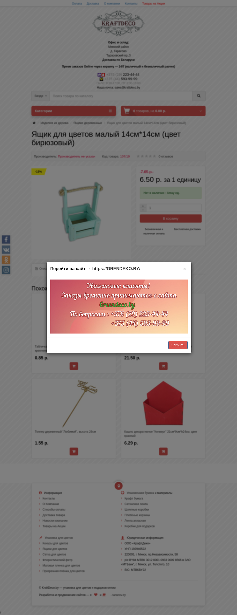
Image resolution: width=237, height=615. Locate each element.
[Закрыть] (185, 269)
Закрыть (178, 345)
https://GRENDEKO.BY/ (116, 268)
